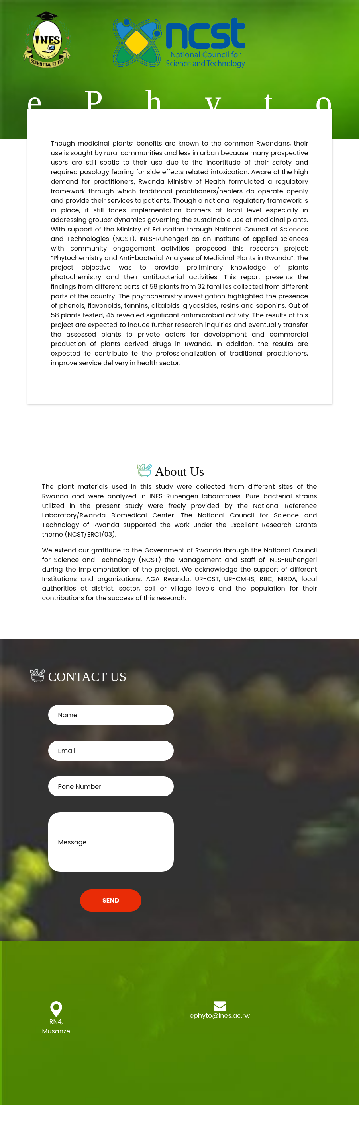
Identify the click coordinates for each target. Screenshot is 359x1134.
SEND (110, 900)
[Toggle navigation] (338, 41)
